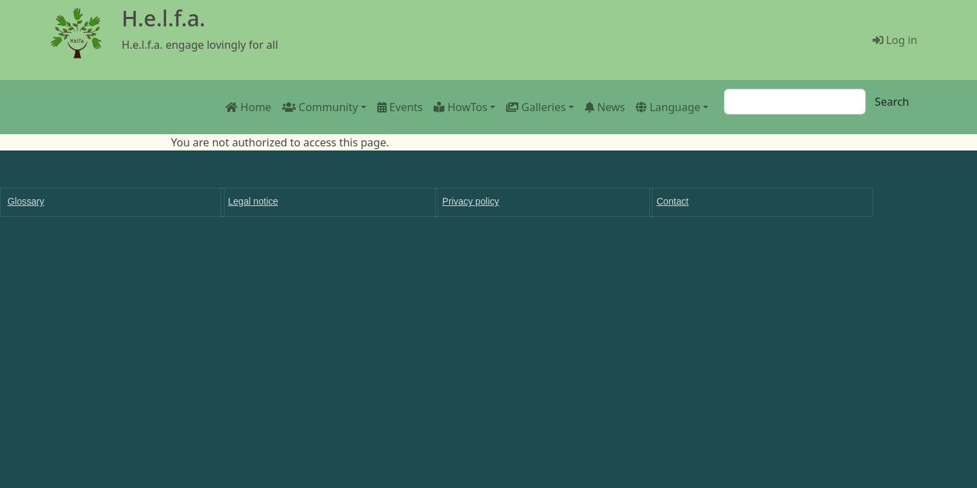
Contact (673, 202)
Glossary (25, 202)
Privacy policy (470, 202)
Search (892, 101)
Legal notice (253, 202)
